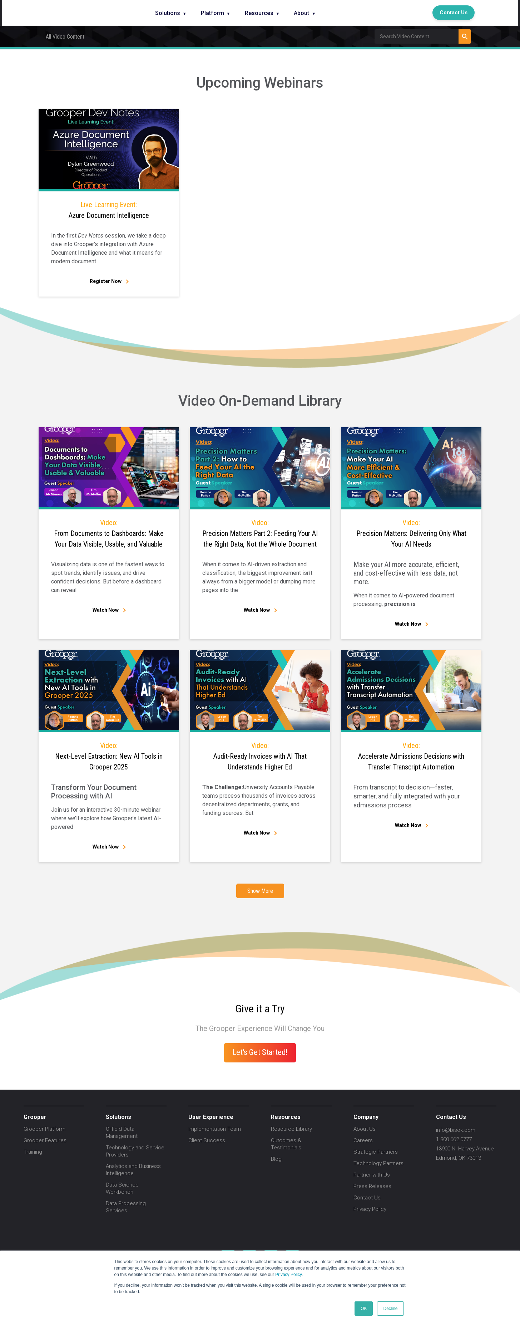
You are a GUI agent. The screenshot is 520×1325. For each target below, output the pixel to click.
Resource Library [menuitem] (291, 1129)
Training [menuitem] (33, 1152)
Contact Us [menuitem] (367, 1197)
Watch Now (106, 610)
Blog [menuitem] (276, 1159)
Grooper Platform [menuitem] (44, 1129)
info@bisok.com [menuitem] (455, 1130)
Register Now (106, 281)
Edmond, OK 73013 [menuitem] (458, 1158)
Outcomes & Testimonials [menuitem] (286, 1144)
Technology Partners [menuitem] (378, 1163)
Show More (260, 891)
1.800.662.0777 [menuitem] (454, 1139)
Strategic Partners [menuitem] (375, 1152)
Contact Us (453, 12)
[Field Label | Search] (417, 36)
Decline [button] (390, 1308)
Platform (212, 13)
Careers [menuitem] (363, 1140)
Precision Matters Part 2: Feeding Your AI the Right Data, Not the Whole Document (260, 532)
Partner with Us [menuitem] (371, 1175)
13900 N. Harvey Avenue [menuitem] (465, 1148)
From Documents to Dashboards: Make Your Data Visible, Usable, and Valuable (109, 532)
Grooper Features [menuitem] (45, 1140)
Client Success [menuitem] (206, 1140)
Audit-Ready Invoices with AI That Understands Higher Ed (260, 755)
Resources (259, 13)
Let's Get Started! (260, 1052)
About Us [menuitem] (364, 1129)
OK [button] (364, 1308)
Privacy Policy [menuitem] (369, 1209)
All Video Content (65, 36)
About (301, 13)
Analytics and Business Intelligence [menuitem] (133, 1170)
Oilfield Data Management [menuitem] (122, 1132)
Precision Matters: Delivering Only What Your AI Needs (411, 532)
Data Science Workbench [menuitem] (122, 1188)
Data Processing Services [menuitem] (126, 1207)
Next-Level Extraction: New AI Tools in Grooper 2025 (109, 755)
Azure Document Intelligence (109, 209)
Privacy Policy (288, 1274)
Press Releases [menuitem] (372, 1186)
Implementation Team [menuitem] (214, 1129)
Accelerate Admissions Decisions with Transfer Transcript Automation (411, 755)
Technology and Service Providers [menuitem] (135, 1151)
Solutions (167, 13)
